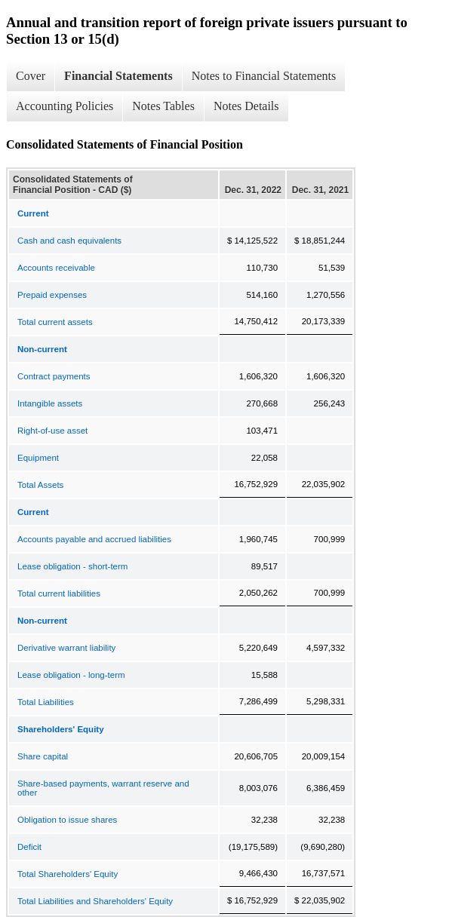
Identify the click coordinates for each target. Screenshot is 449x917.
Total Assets (40, 484)
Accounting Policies (64, 106)
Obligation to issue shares (67, 819)
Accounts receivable (56, 267)
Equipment (38, 457)
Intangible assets (49, 403)
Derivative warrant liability (66, 647)
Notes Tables (163, 106)
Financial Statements (118, 75)
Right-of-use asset (52, 430)
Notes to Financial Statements (264, 75)
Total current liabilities (58, 593)
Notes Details (246, 106)
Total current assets (55, 322)
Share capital (42, 756)
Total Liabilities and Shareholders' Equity (95, 901)
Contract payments (54, 376)
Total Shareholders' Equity (67, 874)
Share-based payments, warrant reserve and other (103, 788)
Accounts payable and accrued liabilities (94, 539)
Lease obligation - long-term (71, 674)
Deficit (29, 846)
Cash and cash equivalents (69, 240)
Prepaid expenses (52, 294)
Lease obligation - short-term (72, 566)
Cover (30, 75)
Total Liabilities (45, 702)
